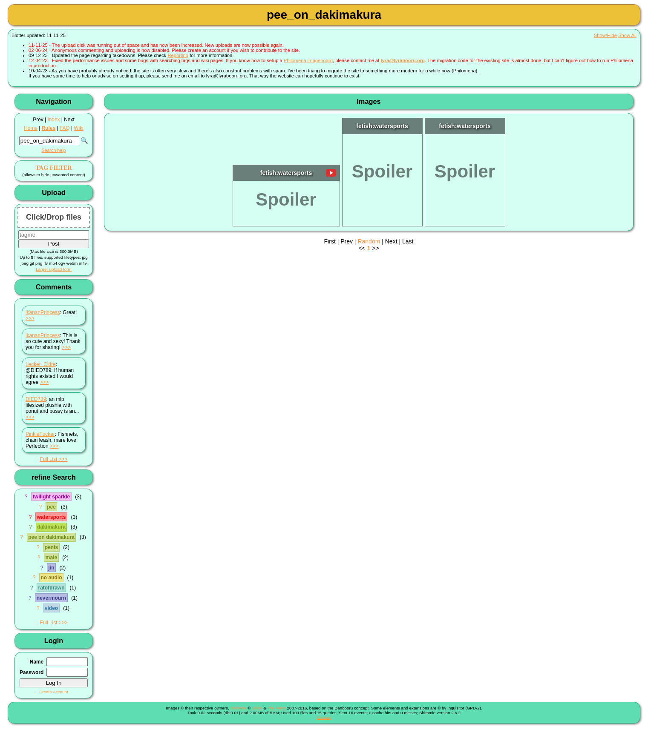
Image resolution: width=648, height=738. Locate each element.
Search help (53, 150)
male (51, 558)
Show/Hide (605, 35)
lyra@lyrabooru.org (402, 60)
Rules (48, 128)
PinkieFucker (40, 434)
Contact (324, 717)
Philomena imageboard (308, 60)
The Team (276, 708)
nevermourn (51, 598)
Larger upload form (54, 269)
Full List (48, 459)
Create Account (53, 691)
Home (30, 128)
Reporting (178, 55)
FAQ (65, 128)
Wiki (78, 128)
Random (368, 241)
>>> (30, 318)
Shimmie (238, 708)
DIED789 (36, 399)
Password (31, 672)
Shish (257, 708)
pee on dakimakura (51, 537)
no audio (51, 578)
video (51, 608)
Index (53, 120)
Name (36, 662)
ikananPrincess (43, 312)
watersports (51, 517)
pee (51, 507)
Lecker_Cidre (41, 364)
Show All (627, 35)
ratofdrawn (51, 588)
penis (51, 547)
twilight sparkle (51, 497)
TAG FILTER (53, 167)
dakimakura (51, 527)
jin (52, 568)
